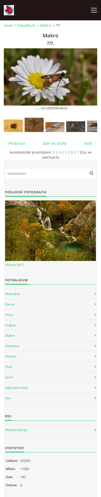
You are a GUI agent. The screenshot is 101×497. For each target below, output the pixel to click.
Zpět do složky (55, 143)
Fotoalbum (26, 25)
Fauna (9, 304)
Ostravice (12, 346)
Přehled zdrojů (16, 430)
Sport (9, 377)
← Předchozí (14, 143)
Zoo (8, 398)
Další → (90, 143)
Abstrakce (12, 293)
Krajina (10, 325)
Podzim (10, 356)
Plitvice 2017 (14, 264)
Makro (45, 25)
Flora (9, 314)
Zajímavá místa (16, 387)
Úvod (8, 25)
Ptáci (8, 366)
